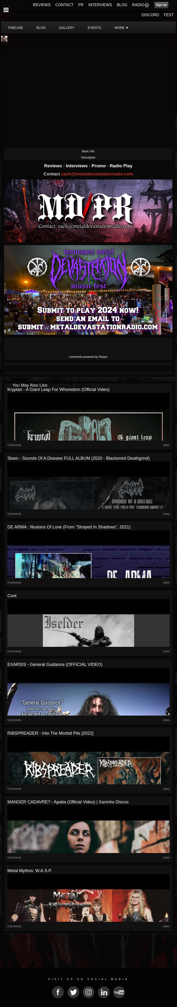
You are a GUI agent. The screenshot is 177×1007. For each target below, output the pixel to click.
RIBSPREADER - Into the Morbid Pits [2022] (50, 733)
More (122, 28)
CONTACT (64, 5)
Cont (11, 595)
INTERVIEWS (100, 5)
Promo (99, 165)
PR (80, 5)
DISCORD (150, 15)
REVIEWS (42, 5)
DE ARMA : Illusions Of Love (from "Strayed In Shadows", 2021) (68, 527)
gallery (66, 28)
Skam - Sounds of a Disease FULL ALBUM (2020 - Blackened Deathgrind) (78, 458)
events (94, 28)
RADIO (138, 5)
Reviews (53, 165)
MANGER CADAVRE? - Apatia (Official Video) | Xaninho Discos (68, 802)
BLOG (122, 5)
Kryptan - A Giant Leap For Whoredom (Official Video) (58, 389)
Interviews (77, 165)
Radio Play (121, 165)
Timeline (15, 28)
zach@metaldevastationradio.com (97, 173)
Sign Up (161, 5)
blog (41, 28)
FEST (169, 15)
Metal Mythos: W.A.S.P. (29, 870)
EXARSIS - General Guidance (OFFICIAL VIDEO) (54, 664)
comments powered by (88, 357)
